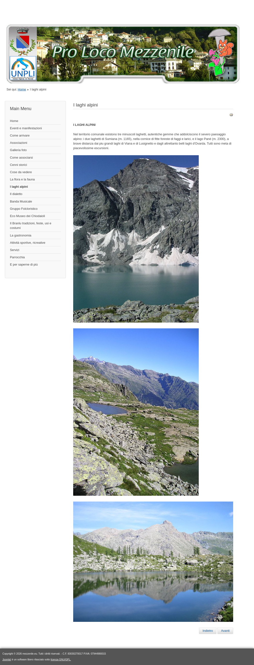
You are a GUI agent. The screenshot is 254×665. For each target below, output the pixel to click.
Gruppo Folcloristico (24, 209)
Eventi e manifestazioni (26, 128)
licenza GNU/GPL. (61, 659)
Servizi (14, 250)
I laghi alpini (19, 186)
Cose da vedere (21, 172)
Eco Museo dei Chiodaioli (27, 216)
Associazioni (18, 143)
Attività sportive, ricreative (27, 242)
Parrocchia (17, 257)
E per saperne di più (24, 264)
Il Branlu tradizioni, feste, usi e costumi (30, 225)
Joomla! (6, 659)
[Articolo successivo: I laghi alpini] (225, 631)
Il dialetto (16, 194)
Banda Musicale (21, 201)
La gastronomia (20, 235)
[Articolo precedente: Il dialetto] (208, 631)
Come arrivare (20, 135)
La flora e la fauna (22, 179)
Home (22, 89)
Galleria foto (18, 150)
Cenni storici (18, 165)
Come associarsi (21, 157)
